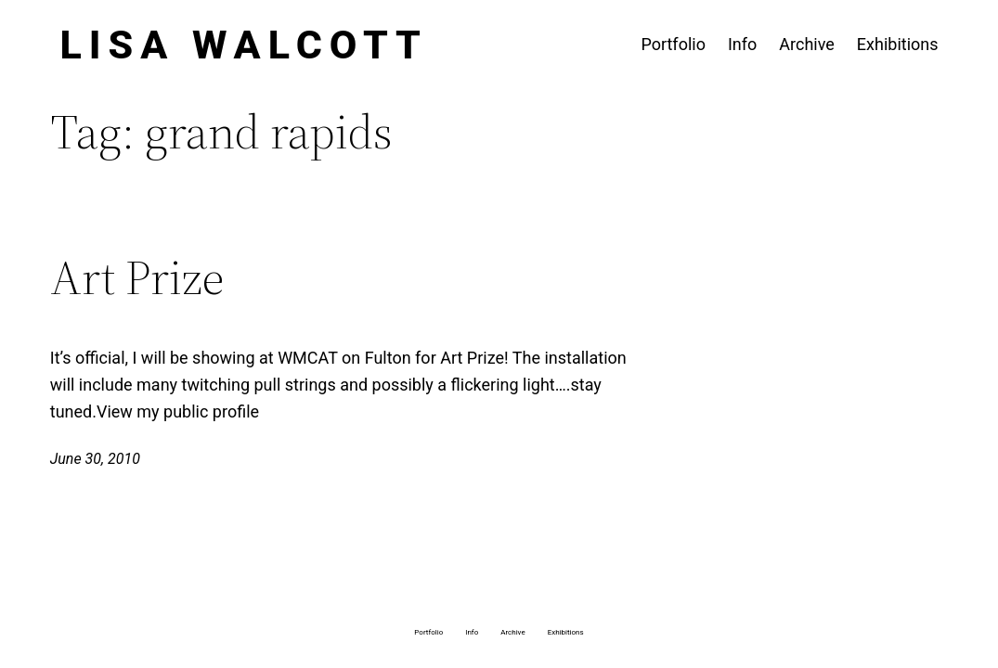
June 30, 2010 (95, 459)
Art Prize (137, 277)
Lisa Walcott (243, 44)
